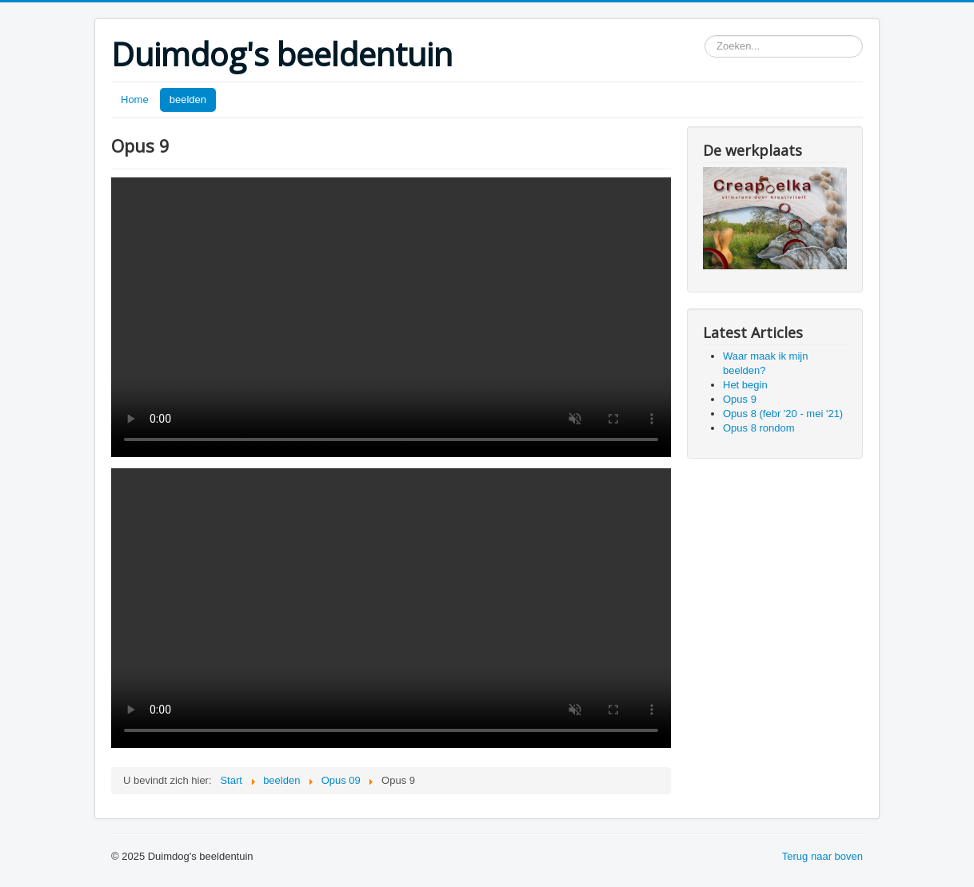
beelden (188, 99)
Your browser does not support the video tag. (391, 317)
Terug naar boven (822, 856)
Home (135, 99)
